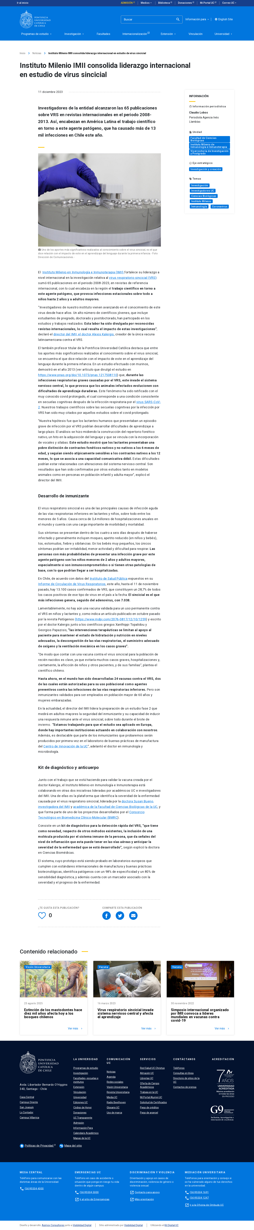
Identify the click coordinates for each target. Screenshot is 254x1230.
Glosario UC (113, 1107)
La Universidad (85, 1059)
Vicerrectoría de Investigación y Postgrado (209, 152)
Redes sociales (115, 1082)
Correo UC (229, 3)
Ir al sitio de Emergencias (95, 1199)
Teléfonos (179, 1068)
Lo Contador (26, 1112)
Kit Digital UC (172, 1225)
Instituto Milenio (201, 201)
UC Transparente (82, 1117)
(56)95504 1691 (199, 1192)
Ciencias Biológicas (203, 196)
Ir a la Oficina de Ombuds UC (207, 1204)
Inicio (22, 53)
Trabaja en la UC (149, 1092)
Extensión (78, 1087)
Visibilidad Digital (82, 1225)
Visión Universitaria (38, 967)
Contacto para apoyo (147, 1192)
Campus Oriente (29, 1102)
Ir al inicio (22, 2)
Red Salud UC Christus (152, 1068)
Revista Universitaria (118, 1092)
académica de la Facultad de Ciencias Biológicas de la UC (115, 807)
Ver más (75, 1028)
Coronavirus (220, 206)
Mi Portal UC (207, 2)
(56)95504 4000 (34, 1188)
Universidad (79, 1097)
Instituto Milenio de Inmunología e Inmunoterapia (208, 145)
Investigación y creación (205, 169)
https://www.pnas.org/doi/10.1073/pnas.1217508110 (77, 375)
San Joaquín (27, 1107)
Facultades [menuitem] (103, 34)
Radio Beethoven (116, 1102)
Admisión (127, 2)
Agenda (111, 1076)
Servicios (148, 1059)
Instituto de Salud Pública (109, 578)
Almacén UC (147, 1073)
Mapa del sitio (70, 1145)
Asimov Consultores (53, 1225)
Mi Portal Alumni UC (151, 1097)
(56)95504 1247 (199, 1198)
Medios (146, 3)
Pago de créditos (149, 1107)
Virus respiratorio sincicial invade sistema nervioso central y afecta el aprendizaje (125, 1013)
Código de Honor (82, 1107)
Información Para (83, 1128)
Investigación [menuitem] (74, 34)
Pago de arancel (149, 1112)
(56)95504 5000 (89, 1192)
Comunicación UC (118, 1061)
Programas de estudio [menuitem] (36, 34)
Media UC (112, 1097)
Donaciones (185, 2)
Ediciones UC (80, 1102)
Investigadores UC (202, 190)
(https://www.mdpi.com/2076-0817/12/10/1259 (110, 619)
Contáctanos (184, 1059)
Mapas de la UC (81, 1138)
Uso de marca (114, 1112)
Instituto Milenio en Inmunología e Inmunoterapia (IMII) (83, 272)
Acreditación (223, 1059)
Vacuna (103, 967)
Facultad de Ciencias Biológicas (203, 139)
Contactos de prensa (184, 1087)
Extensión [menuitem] (168, 34)
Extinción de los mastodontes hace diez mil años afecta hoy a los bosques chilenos (53, 1013)
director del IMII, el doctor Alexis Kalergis (83, 334)
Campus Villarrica (29, 1117)
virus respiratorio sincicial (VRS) (132, 278)
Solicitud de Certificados (153, 1102)
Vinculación (79, 1092)
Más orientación (144, 1199)
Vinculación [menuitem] (195, 34)
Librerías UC (146, 1078)
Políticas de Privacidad (37, 1146)
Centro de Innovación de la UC (65, 746)
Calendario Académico (86, 1133)
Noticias (36, 53)
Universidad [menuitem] (224, 34)
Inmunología (199, 206)
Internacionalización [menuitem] (134, 34)
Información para (197, 19)
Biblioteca (164, 2)
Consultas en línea (183, 1073)
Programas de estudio (85, 1068)
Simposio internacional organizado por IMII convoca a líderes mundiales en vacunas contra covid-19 (200, 1015)
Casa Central (27, 1097)
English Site (224, 19)
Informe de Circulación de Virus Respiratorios (72, 584)
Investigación (199, 185)
